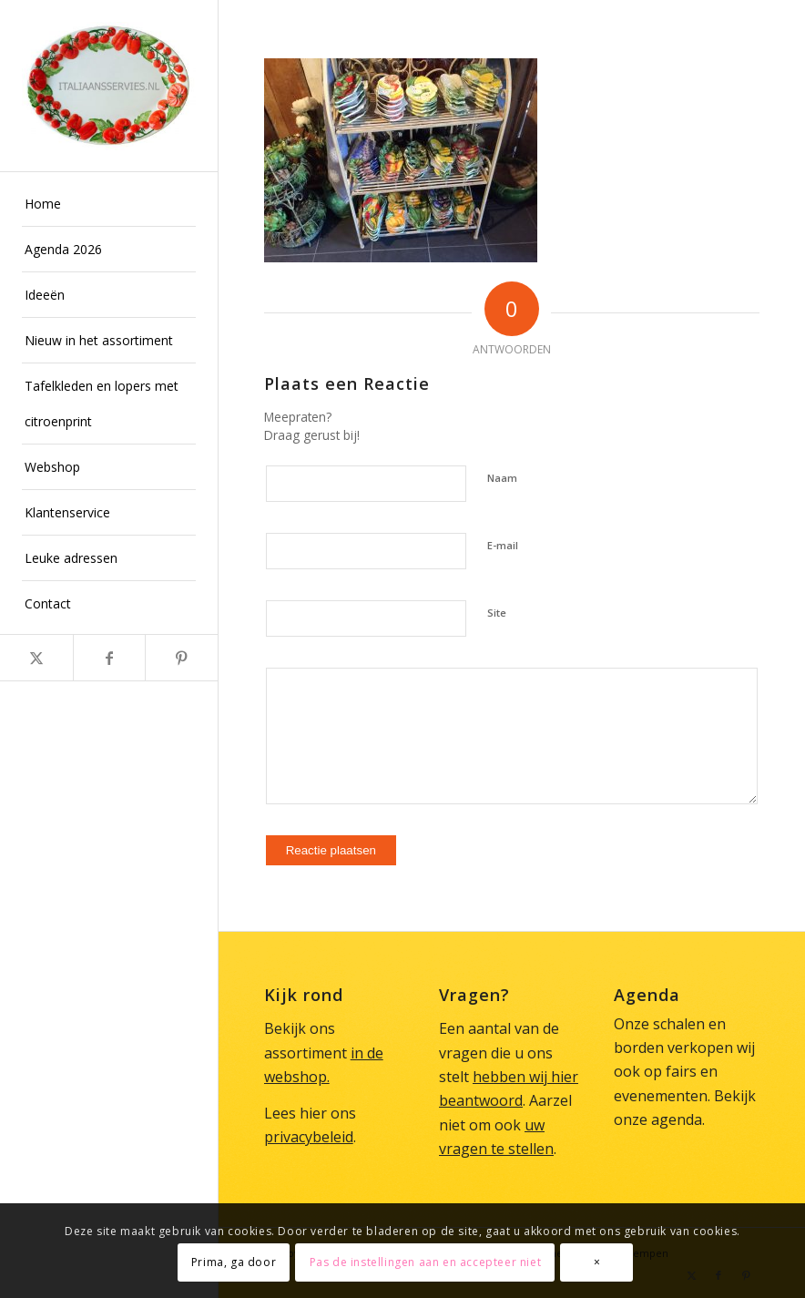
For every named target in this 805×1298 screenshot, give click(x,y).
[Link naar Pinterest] (181, 657)
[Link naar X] (36, 657)
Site (496, 612)
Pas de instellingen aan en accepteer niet (426, 1262)
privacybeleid (308, 1137)
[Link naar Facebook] (109, 657)
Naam (502, 478)
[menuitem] (109, 204)
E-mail (502, 545)
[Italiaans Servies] (109, 86)
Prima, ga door (233, 1262)
